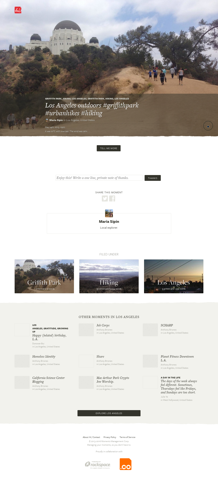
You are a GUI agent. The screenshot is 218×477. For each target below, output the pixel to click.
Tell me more (108, 148)
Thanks (152, 178)
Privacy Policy (110, 437)
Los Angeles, (80, 120)
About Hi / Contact (91, 437)
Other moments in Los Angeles (109, 317)
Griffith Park (53, 98)
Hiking (67, 98)
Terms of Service (127, 437)
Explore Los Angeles (109, 413)
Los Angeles (79, 98)
